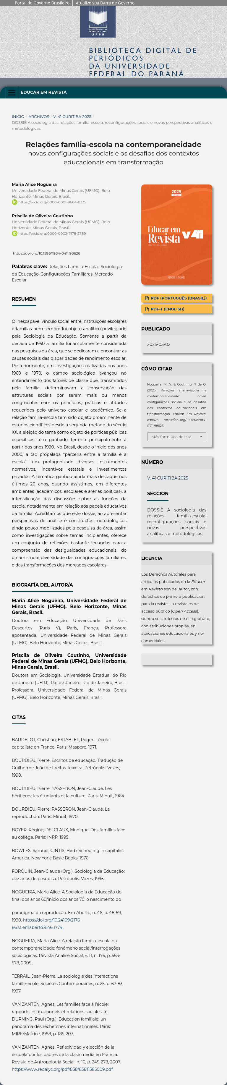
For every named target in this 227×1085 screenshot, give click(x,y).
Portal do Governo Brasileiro (42, 3)
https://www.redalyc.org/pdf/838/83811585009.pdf (62, 1069)
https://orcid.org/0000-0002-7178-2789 (52, 233)
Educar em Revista (44, 92)
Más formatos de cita (171, 436)
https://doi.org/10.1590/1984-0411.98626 (46, 253)
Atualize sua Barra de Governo (105, 3)
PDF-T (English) (167, 309)
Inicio (18, 116)
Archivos (38, 116)
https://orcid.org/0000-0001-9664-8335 (52, 202)
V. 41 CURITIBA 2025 (72, 116)
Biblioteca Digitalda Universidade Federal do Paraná (143, 62)
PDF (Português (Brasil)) (178, 298)
